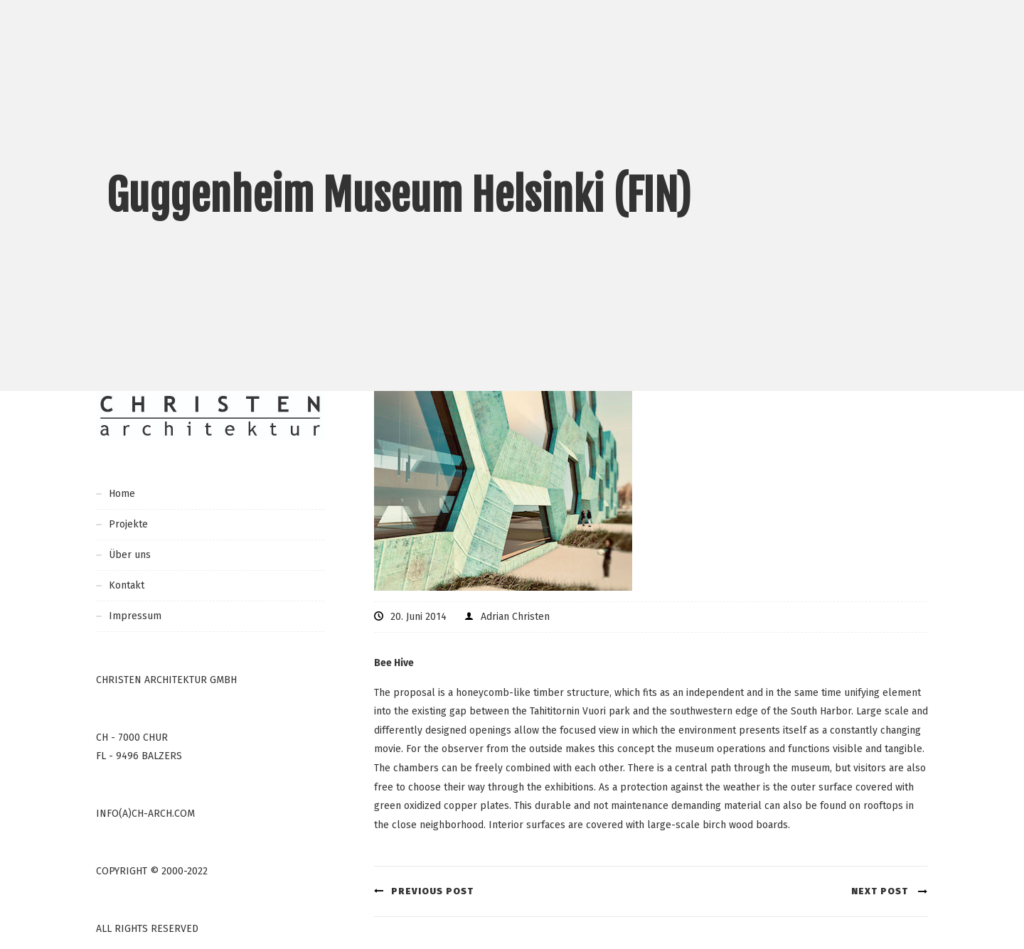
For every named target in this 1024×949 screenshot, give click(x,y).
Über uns (130, 555)
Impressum (135, 616)
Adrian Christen (515, 617)
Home (122, 494)
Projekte (128, 524)
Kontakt (126, 585)
